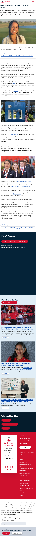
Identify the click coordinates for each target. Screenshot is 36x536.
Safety (21, 459)
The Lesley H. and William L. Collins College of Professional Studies (17, 55)
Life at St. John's (24, 441)
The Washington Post (25, 186)
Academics (22, 436)
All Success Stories (9, 302)
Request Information (9, 424)
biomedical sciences (27, 367)
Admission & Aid (24, 438)
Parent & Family (23, 493)
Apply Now (6, 420)
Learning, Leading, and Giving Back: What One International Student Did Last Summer (17, 400)
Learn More (17, 533)
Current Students (24, 483)
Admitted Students (24, 486)
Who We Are (23, 443)
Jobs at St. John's (23, 476)
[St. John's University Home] (5, 2)
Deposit (5, 428)
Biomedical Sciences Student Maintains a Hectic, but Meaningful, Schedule (15, 364)
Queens (13, 83)
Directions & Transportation (9, 462)
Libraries (21, 457)
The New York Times (14, 186)
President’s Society (14, 134)
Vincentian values (17, 193)
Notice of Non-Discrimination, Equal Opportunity (25, 464)
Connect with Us (9, 458)
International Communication (24, 181)
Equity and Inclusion (24, 473)
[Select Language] (13, 523)
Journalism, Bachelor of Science (8, 54)
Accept (6, 533)
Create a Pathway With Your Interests (14, 241)
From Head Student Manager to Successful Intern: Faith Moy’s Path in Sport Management (17, 328)
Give (25, 447)
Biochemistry (4, 404)
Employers (22, 495)
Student (4, 224)
